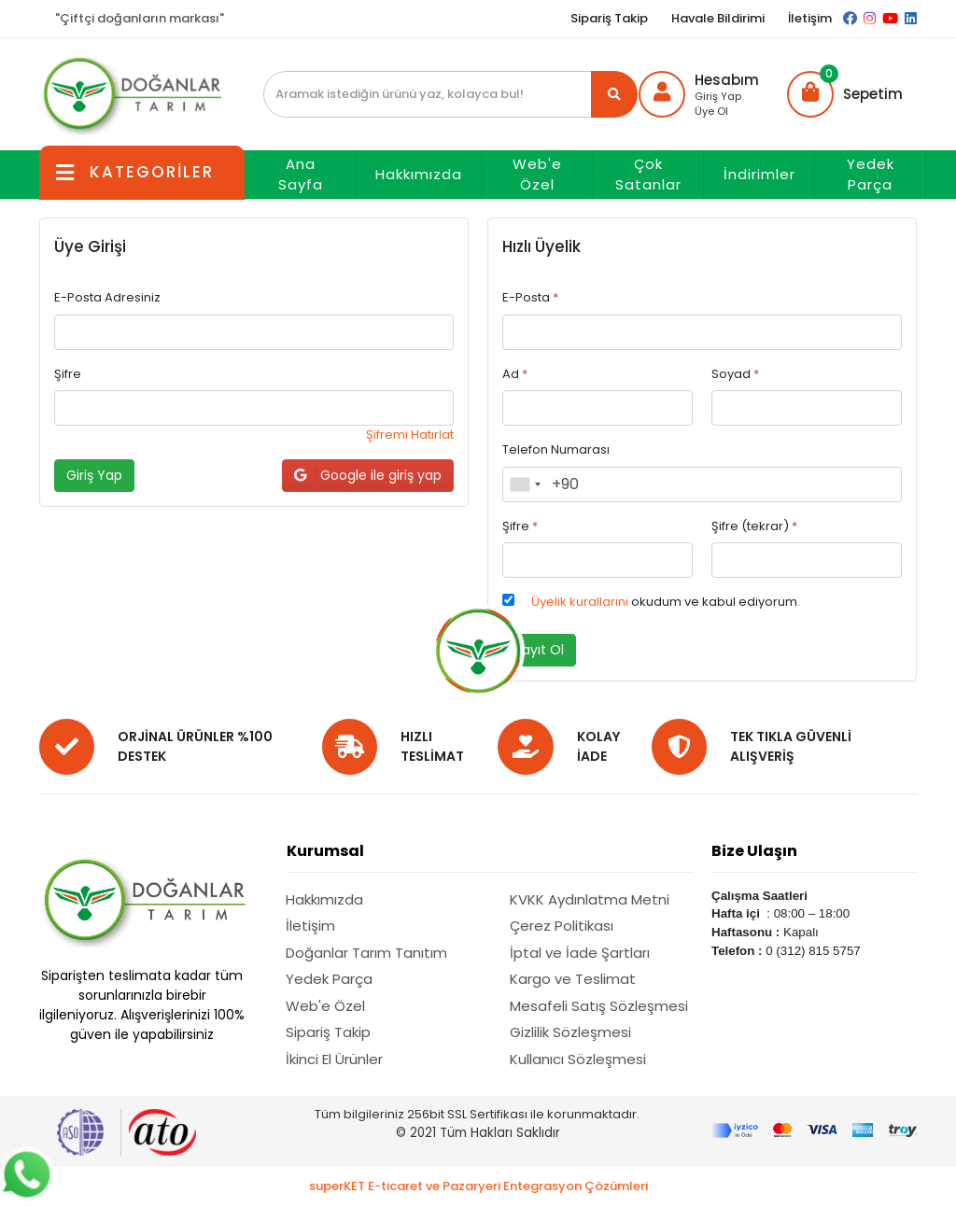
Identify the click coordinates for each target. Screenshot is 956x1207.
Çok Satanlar (648, 174)
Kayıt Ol (539, 649)
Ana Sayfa (300, 174)
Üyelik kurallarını (579, 602)
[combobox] (524, 484)
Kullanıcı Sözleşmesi (578, 1059)
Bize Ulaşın (754, 851)
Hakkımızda (418, 174)
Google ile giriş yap (368, 475)
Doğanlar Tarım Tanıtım (366, 952)
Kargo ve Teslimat (573, 979)
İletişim (810, 18)
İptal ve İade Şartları (580, 952)
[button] (845, 94)
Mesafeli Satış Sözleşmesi (599, 1006)
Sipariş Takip (609, 18)
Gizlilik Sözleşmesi (570, 1032)
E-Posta (530, 297)
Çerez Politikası (561, 925)
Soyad (735, 374)
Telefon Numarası (556, 449)
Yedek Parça (870, 174)
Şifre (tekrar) (754, 526)
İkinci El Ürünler (334, 1059)
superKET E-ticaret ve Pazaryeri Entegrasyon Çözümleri (478, 1186)
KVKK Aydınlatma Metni (589, 899)
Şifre (67, 374)
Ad (514, 374)
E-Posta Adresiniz (107, 297)
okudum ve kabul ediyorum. (665, 602)
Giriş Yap (718, 96)
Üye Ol (711, 111)
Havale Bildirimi (718, 18)
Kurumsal (325, 851)
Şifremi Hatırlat (410, 434)
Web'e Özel (537, 174)
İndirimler (759, 174)
